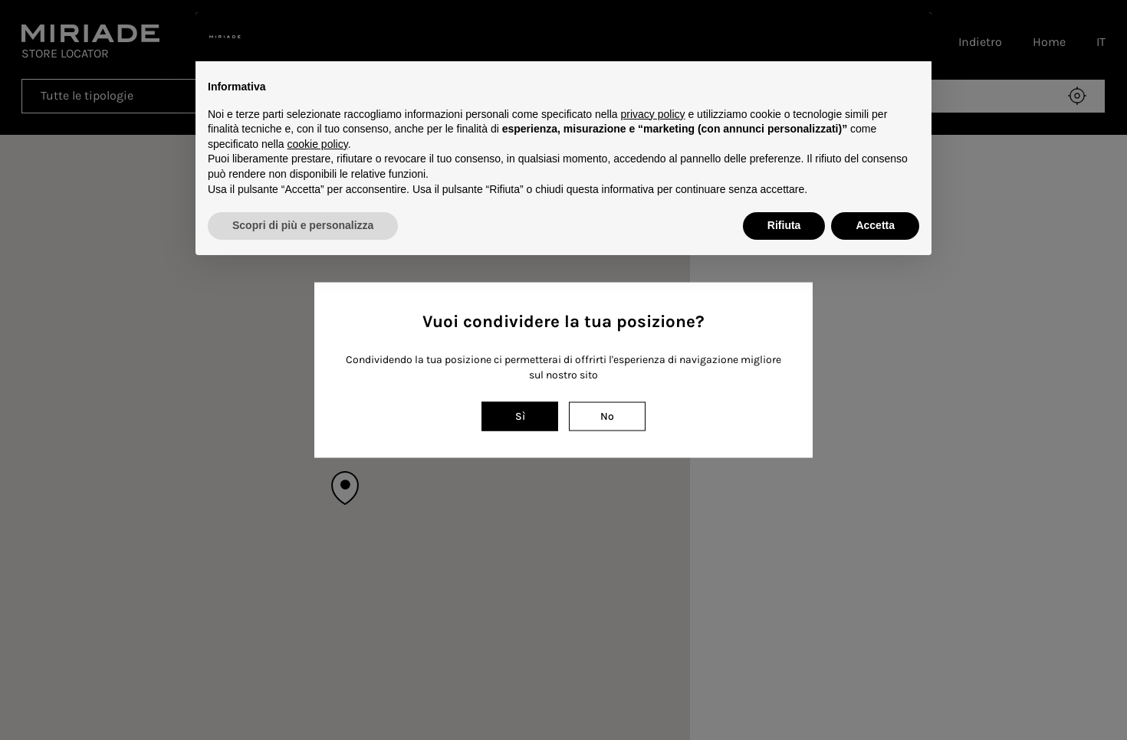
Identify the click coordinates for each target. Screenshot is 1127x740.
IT (1101, 41)
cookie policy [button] (318, 144)
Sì (520, 415)
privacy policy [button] (653, 114)
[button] (911, 37)
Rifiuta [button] (784, 225)
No (607, 415)
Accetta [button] (875, 225)
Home (1049, 41)
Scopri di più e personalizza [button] (302, 225)
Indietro (980, 41)
